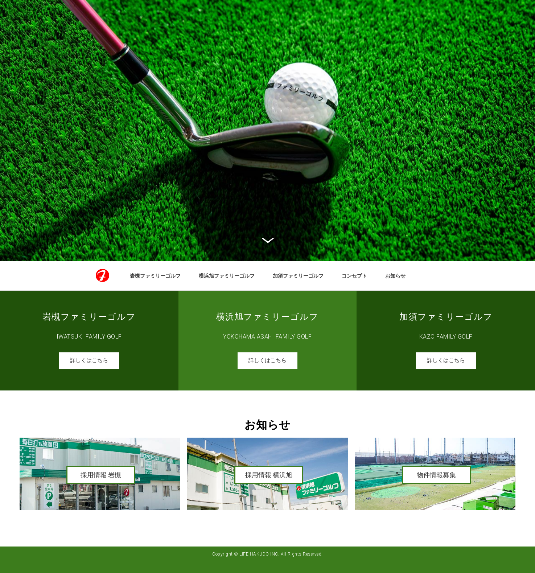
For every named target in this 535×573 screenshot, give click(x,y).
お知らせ (395, 276)
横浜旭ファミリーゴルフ (227, 276)
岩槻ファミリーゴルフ (155, 276)
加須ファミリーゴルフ (298, 276)
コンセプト (354, 276)
